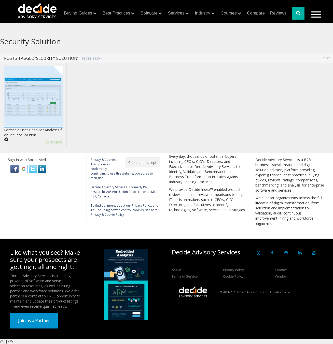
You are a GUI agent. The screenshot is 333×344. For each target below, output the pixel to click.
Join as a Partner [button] (34, 320)
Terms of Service (185, 276)
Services (176, 13)
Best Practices (116, 13)
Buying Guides (78, 13)
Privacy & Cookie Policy (107, 214)
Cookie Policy (233, 276)
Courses (228, 13)
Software (149, 13)
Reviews (278, 13)
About (176, 270)
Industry (202, 13)
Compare (256, 13)
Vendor (280, 276)
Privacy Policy (233, 270)
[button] (15, 168)
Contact (280, 270)
